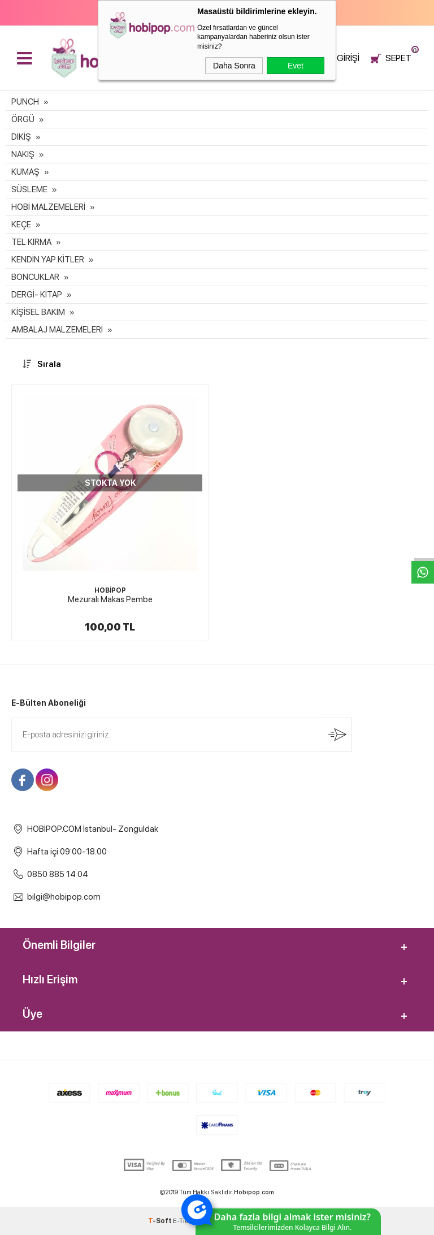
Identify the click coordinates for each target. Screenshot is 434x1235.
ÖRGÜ (22, 119)
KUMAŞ (25, 172)
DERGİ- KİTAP (36, 295)
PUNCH (25, 102)
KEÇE (21, 224)
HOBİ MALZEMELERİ (48, 207)
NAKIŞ (22, 154)
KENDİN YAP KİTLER (47, 259)
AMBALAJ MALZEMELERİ (57, 330)
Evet (295, 65)
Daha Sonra (234, 65)
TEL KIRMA (31, 242)
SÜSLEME (29, 189)
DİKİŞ (21, 137)
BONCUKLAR (35, 277)
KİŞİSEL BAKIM (38, 312)
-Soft (160, 1221)
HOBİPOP (110, 590)
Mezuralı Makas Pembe (110, 599)
